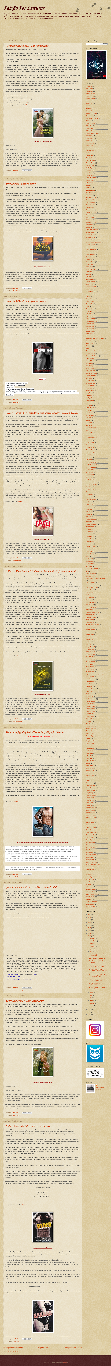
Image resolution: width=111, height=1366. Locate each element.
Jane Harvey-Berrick (92, 437)
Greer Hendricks (90, 385)
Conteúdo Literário (91, 269)
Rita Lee (88, 755)
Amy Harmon (89, 116)
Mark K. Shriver (90, 629)
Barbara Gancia (90, 163)
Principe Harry (90, 713)
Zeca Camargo (90, 904)
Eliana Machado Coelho (93, 321)
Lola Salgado (89, 561)
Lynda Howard (90, 592)
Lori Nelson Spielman (92, 568)
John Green (89, 472)
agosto (92, 949)
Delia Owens (89, 289)
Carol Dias (89, 215)
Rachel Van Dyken (91, 728)
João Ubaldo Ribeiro (92, 464)
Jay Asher (89, 445)
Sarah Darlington (91, 778)
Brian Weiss (89, 195)
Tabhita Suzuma (90, 847)
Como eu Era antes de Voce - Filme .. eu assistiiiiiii (31, 887)
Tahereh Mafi (89, 852)
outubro (92, 943)
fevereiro (92, 1003)
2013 (89, 1014)
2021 (89, 922)
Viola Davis (89, 884)
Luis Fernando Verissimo (93, 585)
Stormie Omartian (91, 827)
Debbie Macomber (91, 286)
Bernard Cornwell (91, 177)
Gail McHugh (89, 365)
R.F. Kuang (89, 718)
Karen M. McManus (91, 499)
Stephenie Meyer (91, 825)
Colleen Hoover (90, 262)
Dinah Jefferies (90, 309)
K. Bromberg (89, 494)
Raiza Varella (90, 733)
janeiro (92, 1006)
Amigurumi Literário (91, 113)
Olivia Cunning (90, 694)
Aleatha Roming (90, 98)
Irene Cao (89, 395)
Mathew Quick (90, 639)
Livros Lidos (89, 558)
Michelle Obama (90, 659)
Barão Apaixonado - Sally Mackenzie (24, 1000)
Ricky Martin (89, 753)
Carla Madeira (90, 210)
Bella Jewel (89, 170)
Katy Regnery (90, 507)
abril (91, 998)
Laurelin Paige (90, 536)
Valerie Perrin (90, 869)
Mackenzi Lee (90, 604)
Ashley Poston (90, 138)
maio (91, 995)
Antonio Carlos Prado (92, 133)
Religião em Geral (91, 741)
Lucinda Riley (90, 576)
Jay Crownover (90, 447)
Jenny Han (89, 457)
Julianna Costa (90, 489)
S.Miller (88, 763)
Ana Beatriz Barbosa (92, 118)
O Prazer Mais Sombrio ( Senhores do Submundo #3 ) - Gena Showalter (41, 571)
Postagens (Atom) (13, 1351)
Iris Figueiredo (90, 398)
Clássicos (89, 259)
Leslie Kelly (89, 551)
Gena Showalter (17, 721)
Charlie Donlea (90, 234)
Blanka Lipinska (90, 190)
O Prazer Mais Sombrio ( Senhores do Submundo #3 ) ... (98, 970)
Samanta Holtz (90, 775)
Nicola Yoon (89, 686)
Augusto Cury (90, 143)
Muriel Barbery (90, 671)
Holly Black (89, 393)
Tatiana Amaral (17, 560)
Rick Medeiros (90, 750)
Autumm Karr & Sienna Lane (94, 148)
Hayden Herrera (90, 390)
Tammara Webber (91, 854)
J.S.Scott (88, 420)
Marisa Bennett (90, 627)
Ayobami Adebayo (91, 153)
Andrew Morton (90, 123)
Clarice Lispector (91, 257)
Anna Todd (89, 125)
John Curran (89, 469)
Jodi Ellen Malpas (91, 467)
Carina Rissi (89, 207)
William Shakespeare (92, 894)
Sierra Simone (90, 802)
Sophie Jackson (90, 810)
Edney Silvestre (90, 318)
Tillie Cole (89, 867)
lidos (87, 556)
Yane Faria (89, 899)
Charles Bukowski (91, 232)
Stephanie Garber (91, 817)
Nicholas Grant (90, 681)
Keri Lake (88, 516)
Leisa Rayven (90, 544)
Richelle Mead (90, 748)
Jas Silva (88, 440)
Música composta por (13, 979)
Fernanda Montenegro (92, 351)
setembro (92, 946)
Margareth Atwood (91, 617)
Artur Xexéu (89, 135)
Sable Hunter (89, 765)
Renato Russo (90, 743)
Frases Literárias (91, 361)
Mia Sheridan (90, 656)
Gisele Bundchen (91, 375)
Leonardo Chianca (91, 546)
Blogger (65, 1362)
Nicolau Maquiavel (91, 689)
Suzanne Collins (90, 835)
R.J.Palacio (89, 721)
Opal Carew (89, 696)
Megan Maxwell (90, 647)
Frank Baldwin (90, 358)
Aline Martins (89, 108)
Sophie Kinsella (90, 812)
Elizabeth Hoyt (90, 326)
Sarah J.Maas (90, 783)
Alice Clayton (89, 103)
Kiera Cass (89, 521)
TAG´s (88, 849)
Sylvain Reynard (90, 837)
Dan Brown (89, 276)
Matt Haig (89, 642)
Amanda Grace (90, 111)
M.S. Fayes (89, 600)
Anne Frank (89, 128)
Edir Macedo (89, 316)
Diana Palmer (16, 291)
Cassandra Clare (91, 222)
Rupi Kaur (89, 758)
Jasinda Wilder (90, 442)
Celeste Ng (89, 227)
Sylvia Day (89, 840)
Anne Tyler (89, 130)
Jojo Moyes (21, 990)
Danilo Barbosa (90, 281)
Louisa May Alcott (91, 573)
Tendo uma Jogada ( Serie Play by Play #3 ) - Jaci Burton (34, 732)
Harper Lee (89, 388)
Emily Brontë (89, 333)
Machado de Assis (91, 602)
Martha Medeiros (91, 637)
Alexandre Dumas (91, 101)
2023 (89, 917)
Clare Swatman (90, 254)
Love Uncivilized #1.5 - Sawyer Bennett (26, 301)
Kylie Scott (89, 529)
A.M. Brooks (89, 88)
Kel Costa (89, 509)
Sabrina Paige (90, 768)
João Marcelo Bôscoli (92, 462)
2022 (89, 920)
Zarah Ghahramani (91, 901)
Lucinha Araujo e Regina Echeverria (96, 578)
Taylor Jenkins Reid (91, 862)
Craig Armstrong (26, 979)
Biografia (88, 187)
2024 (89, 914)
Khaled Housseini (91, 519)
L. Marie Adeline (90, 531)
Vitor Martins (89, 887)
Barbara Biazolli (90, 160)
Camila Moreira (90, 205)
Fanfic (88, 348)
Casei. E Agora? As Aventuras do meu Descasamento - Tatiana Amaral (41, 413)
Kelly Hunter (89, 511)
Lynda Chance (90, 590)
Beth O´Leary (90, 180)
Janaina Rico (89, 432)
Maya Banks (89, 644)
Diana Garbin (90, 301)
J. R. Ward (89, 405)
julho (91, 951)
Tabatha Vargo (90, 845)
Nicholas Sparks (90, 684)
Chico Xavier (89, 239)
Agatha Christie (90, 93)
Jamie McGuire (90, 430)
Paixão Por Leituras (23, 8)
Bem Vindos (89, 175)
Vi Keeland (89, 874)
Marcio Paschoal (90, 614)
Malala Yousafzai (91, 607)
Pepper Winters (90, 708)
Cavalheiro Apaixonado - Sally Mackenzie (26, 45)
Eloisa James (90, 331)
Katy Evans (89, 504)
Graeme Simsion (91, 383)
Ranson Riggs (90, 736)
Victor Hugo (89, 877)
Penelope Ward (90, 706)
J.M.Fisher (89, 417)
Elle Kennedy (90, 328)
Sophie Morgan (90, 815)
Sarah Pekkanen (90, 785)
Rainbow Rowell (90, 731)
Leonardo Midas (90, 549)
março (91, 1000)
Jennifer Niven (90, 454)
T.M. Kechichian (90, 842)
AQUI (26, 97)
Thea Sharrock (17, 976)
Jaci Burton (16, 877)
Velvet (88, 872)
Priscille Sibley (90, 716)
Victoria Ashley (90, 879)
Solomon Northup (91, 807)
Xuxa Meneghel (90, 896)
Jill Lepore (89, 459)
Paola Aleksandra (91, 699)
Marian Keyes (90, 622)
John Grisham (90, 474)
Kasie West (89, 502)
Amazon (15, 339)
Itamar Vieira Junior (91, 403)
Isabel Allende (90, 400)
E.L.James (89, 313)
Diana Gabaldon (90, 299)
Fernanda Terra (90, 353)
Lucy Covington (90, 582)
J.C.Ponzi (89, 410)
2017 (89, 933)
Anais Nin (89, 120)
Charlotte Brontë (90, 237)
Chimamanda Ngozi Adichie (94, 242)
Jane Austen (89, 435)
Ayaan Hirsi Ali (90, 150)
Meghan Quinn (90, 649)
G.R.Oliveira (89, 363)
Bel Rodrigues (90, 168)
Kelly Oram (89, 514)
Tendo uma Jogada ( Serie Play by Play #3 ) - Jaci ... (98, 975)
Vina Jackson (90, 882)
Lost (87, 571)
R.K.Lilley (88, 723)
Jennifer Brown (90, 452)
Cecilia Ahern (90, 224)
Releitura (88, 738)
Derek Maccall (90, 294)
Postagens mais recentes (13, 1348)
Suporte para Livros (91, 832)
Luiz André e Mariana (92, 587)
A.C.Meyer (89, 86)
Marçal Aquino (90, 609)
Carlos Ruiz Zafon (91, 212)
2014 (89, 1012)
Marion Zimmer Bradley (92, 624)
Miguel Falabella (90, 661)
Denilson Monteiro (91, 291)
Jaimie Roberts (90, 425)
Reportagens (89, 746)
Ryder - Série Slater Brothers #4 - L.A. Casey (28, 1126)
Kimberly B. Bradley (91, 524)
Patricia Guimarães (91, 701)
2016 (89, 936)
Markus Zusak (90, 634)
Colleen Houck (90, 264)
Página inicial (43, 1348)
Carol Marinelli (90, 217)
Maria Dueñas (90, 619)
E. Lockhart (89, 311)
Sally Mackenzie (17, 173)
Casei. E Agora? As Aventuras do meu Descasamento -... (97, 965)
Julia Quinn (89, 487)
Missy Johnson (90, 666)
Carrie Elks (89, 220)
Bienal (88, 185)
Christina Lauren (90, 244)
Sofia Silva (89, 805)
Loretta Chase (90, 563)
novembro (93, 941)
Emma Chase (90, 341)
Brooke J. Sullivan (91, 200)
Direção (9, 976)
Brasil (34, 974)
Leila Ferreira (90, 541)
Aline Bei (88, 106)
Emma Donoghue (91, 343)
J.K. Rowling (89, 412)
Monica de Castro (91, 669)
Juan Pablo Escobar (91, 484)
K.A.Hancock (89, 497)
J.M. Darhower (90, 415)
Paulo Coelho (90, 703)
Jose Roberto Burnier (92, 482)
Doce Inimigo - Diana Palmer (20, 183)
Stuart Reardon (90, 830)
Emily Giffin (89, 336)
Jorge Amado (90, 479)
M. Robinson (89, 595)
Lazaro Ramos (90, 539)
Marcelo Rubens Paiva (92, 612)
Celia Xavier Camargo (92, 229)
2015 (89, 1009)
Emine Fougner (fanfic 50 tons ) (95, 338)
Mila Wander (89, 664)
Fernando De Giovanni (92, 356)
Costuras (88, 274)
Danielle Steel (90, 279)
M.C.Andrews (90, 597)
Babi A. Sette (89, 155)
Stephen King (90, 822)
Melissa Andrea (90, 654)
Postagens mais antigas (73, 1348)
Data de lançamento (13, 974)
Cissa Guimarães (91, 249)
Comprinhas (89, 266)
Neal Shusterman (91, 679)
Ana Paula (101, 1085)
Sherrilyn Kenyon (91, 795)
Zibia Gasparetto (90, 906)
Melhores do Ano (91, 651)
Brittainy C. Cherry (91, 197)
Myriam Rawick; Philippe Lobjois (95, 674)
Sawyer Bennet (17, 402)
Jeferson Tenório (90, 450)
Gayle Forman (90, 368)
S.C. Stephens (90, 760)
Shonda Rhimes (90, 797)
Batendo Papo (90, 165)
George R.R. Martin (91, 373)
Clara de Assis (90, 252)
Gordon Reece (90, 380)
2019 (89, 928)
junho (91, 992)
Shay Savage (90, 792)
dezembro (93, 938)
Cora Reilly (89, 271)
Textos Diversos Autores (93, 864)
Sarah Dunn (89, 780)
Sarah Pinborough (91, 788)
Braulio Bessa (90, 192)
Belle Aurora (89, 173)
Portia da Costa (90, 711)
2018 (89, 930)
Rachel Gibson (90, 726)
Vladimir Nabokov (91, 889)
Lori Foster (89, 566)
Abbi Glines (89, 91)
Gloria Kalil (89, 378)
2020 (89, 925)
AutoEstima (89, 145)
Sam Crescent (90, 773)
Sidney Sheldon (90, 800)
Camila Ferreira (90, 202)
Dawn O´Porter (90, 284)
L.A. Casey (16, 1341)
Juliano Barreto (90, 492)
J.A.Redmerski (90, 408)
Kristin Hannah (90, 526)
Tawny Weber (90, 859)
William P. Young (90, 892)
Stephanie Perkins (91, 820)
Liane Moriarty (90, 554)
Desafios (88, 296)
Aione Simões (90, 96)
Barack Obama (90, 158)
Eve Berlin (89, 346)
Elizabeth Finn (90, 323)
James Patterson (91, 427)
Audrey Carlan (90, 140)
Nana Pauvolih (90, 676)
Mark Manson (90, 632)
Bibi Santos (89, 182)
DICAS (88, 306)
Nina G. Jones (90, 691)
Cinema (15, 990)
